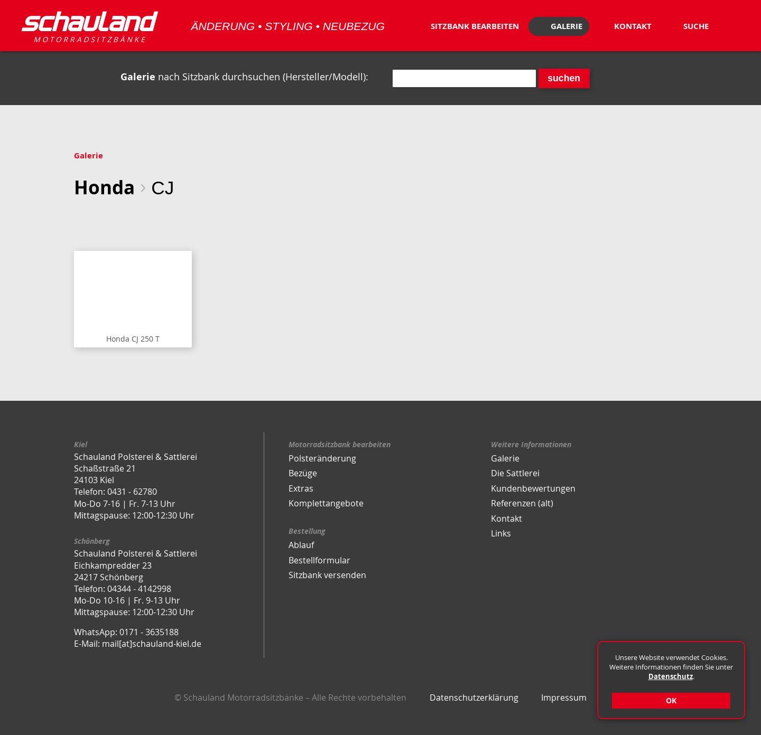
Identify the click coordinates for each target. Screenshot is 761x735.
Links (501, 533)
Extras (301, 488)
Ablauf (301, 545)
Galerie (88, 155)
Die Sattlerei (515, 473)
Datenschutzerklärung (474, 697)
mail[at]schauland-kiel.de (151, 643)
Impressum (564, 697)
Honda (104, 187)
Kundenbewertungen (533, 488)
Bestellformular (319, 560)
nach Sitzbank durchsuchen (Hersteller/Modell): (244, 76)
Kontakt (506, 518)
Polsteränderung (322, 458)
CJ (162, 187)
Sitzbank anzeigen (133, 299)
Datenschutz (670, 676)
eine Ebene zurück (82, 221)
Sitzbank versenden (327, 575)
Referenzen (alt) (522, 503)
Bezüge (303, 473)
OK (671, 700)
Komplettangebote (326, 503)
